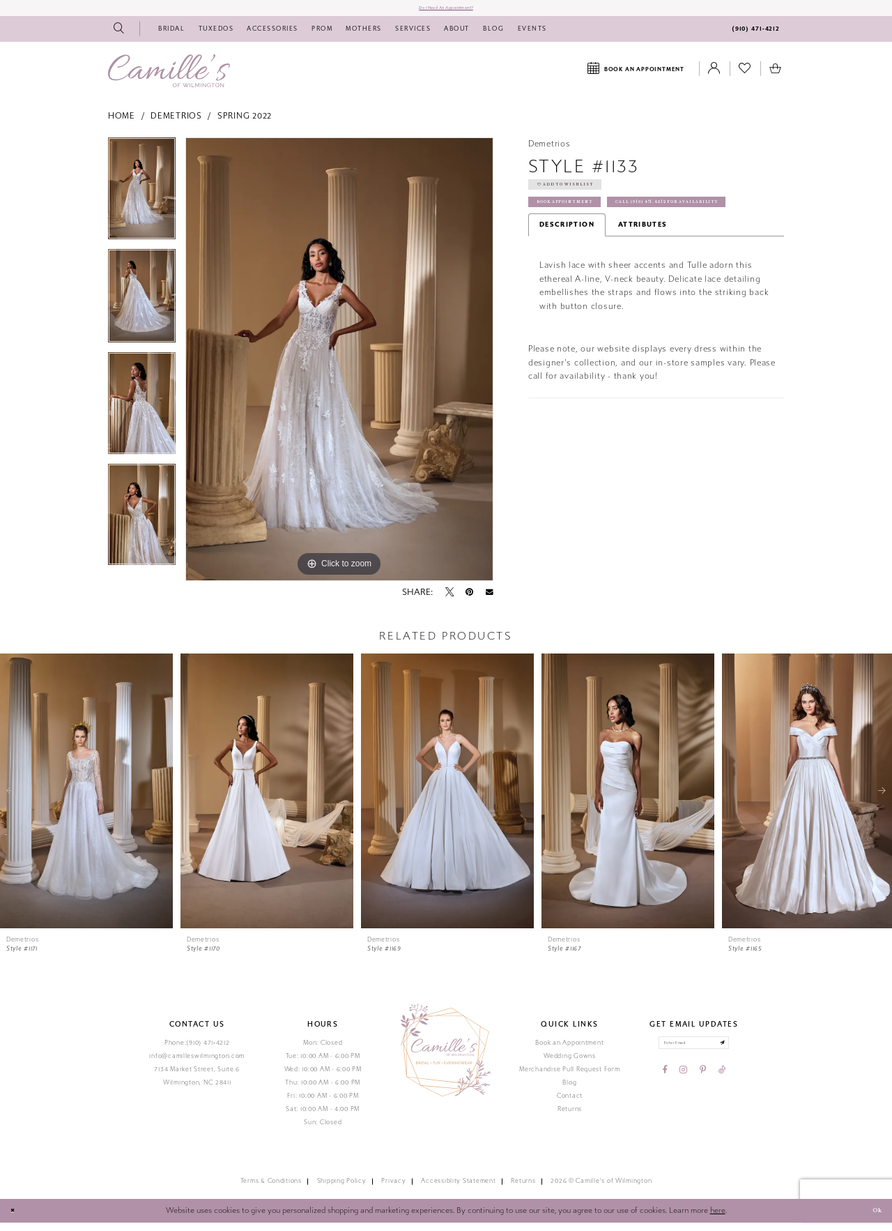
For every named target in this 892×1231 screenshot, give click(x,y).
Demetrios (176, 125)
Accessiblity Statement (458, 1189)
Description (566, 278)
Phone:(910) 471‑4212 (197, 1051)
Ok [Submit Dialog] (872, 1219)
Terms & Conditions (271, 1189)
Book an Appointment (569, 1051)
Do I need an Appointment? (446, 11)
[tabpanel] (142, 201)
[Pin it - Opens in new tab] (469, 600)
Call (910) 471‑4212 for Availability (616, 253)
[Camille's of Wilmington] (169, 79)
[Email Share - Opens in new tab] (489, 600)
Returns (570, 1117)
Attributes (643, 278)
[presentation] (86, 799)
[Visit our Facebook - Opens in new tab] (665, 1087)
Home (121, 125)
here (717, 1218)
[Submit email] (739, 1055)
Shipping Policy (342, 1189)
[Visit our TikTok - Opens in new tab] (721, 1087)
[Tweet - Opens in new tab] (449, 600)
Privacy (393, 1189)
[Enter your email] (694, 1055)
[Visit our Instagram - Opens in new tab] (683, 1087)
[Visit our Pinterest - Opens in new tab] (703, 1087)
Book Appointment (582, 227)
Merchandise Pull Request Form (569, 1077)
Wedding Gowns (570, 1064)
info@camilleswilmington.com (197, 1064)
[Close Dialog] (16, 1220)
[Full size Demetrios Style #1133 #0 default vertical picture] (339, 367)
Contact (570, 1104)
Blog (569, 1090)
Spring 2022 (244, 125)
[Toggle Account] (714, 77)
